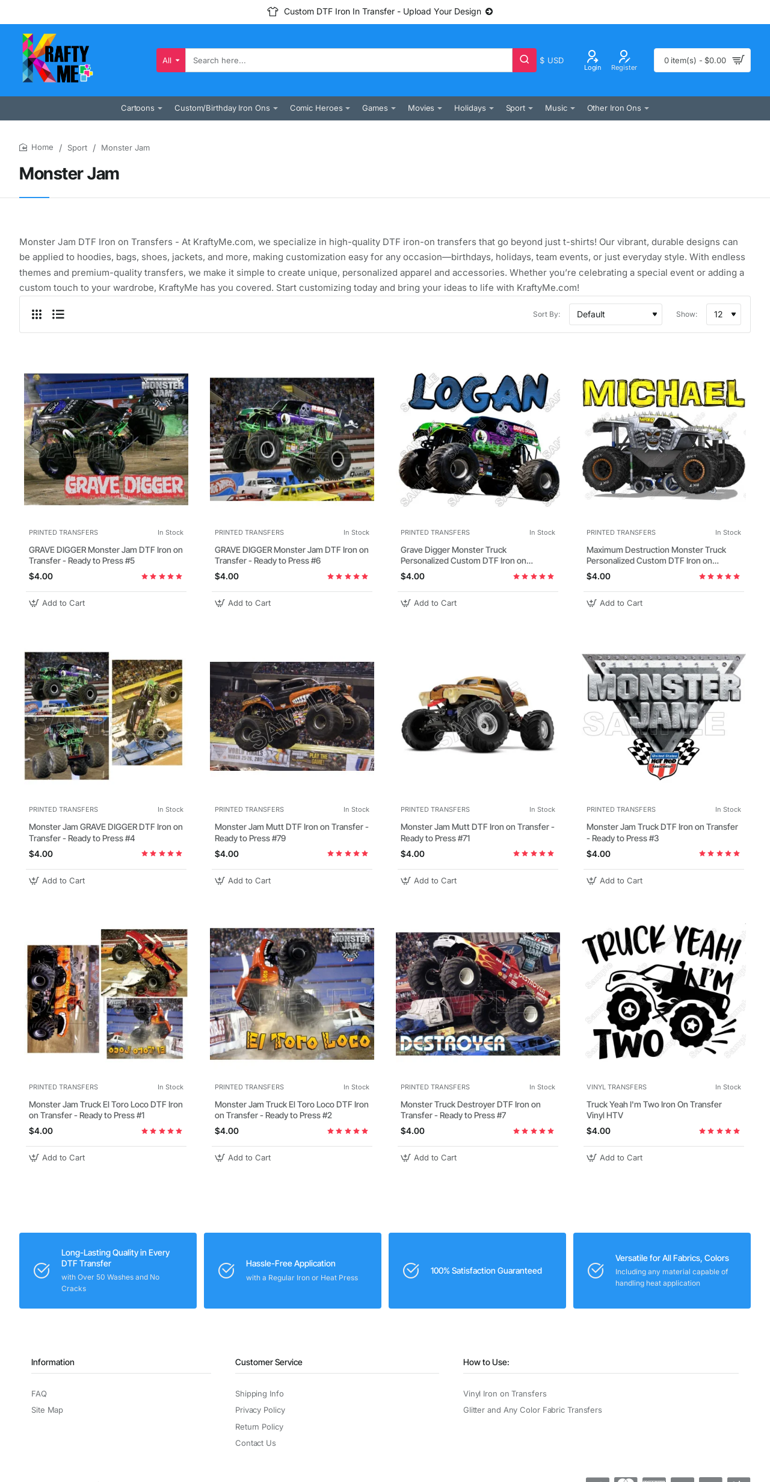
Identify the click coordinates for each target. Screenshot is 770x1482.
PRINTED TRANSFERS (63, 532)
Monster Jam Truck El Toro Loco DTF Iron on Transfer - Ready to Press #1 (106, 1109)
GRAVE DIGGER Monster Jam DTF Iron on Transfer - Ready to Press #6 (292, 554)
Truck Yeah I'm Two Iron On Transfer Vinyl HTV (654, 1109)
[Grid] (36, 314)
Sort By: (546, 314)
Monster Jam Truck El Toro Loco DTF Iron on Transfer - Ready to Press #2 (292, 1109)
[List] (58, 314)
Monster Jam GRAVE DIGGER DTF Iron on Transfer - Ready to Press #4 (106, 831)
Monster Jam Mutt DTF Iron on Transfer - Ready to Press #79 (292, 831)
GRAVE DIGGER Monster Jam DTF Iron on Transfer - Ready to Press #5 (106, 554)
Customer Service (269, 1362)
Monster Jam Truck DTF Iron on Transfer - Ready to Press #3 (662, 831)
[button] (58, 603)
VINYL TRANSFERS (617, 1087)
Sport (77, 147)
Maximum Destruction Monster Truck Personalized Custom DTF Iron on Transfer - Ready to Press (656, 555)
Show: (686, 314)
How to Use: (486, 1362)
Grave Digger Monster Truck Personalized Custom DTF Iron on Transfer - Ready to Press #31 (463, 555)
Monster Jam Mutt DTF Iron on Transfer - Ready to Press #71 (478, 831)
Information (53, 1362)
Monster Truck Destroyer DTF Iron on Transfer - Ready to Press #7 (471, 1109)
